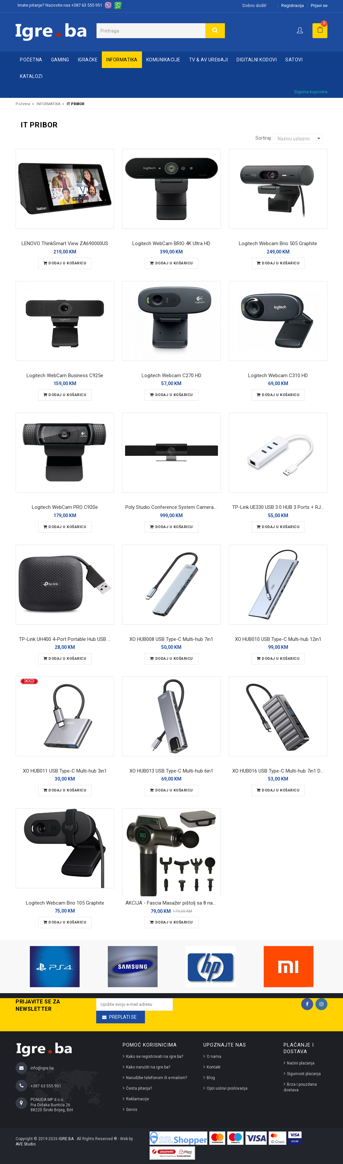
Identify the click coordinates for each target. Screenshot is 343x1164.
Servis (131, 1109)
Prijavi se (319, 5)
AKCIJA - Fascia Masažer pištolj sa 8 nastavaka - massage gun (173, 903)
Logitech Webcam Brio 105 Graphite (65, 903)
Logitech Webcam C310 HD (278, 375)
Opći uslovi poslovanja (227, 1088)
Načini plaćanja (300, 1063)
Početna (31, 59)
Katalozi (31, 76)
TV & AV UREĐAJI (208, 59)
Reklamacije (137, 1099)
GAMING (60, 59)
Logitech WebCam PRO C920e (65, 507)
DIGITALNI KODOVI (257, 59)
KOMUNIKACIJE (163, 59)
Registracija (292, 5)
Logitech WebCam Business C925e (65, 375)
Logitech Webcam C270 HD (171, 375)
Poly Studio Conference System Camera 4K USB (173, 507)
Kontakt (214, 1067)
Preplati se (123, 1017)
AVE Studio (25, 1144)
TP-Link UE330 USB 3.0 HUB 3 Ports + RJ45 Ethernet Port (279, 507)
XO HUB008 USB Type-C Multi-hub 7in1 (171, 639)
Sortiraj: (263, 138)
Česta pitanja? (139, 1088)
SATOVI (294, 59)
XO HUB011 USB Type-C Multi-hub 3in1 (65, 771)
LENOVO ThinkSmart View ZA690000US (65, 243)
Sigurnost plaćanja (304, 1073)
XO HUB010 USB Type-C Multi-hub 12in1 (278, 639)
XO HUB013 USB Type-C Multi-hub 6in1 (171, 771)
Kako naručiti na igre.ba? (148, 1067)
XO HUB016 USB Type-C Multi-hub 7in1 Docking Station (279, 771)
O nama (214, 1056)
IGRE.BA (67, 1138)
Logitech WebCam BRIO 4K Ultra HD (171, 243)
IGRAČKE (88, 59)
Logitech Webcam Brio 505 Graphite (278, 243)
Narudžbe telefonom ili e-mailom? (156, 1077)
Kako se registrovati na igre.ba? (154, 1056)
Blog (211, 1077)
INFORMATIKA (122, 59)
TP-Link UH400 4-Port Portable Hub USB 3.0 (66, 639)
